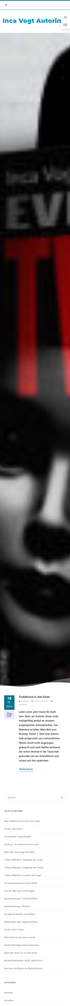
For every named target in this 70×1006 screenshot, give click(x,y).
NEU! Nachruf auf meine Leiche (19, 937)
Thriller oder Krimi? (13, 829)
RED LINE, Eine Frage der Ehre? (19, 852)
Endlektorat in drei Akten (34, 697)
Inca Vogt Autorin (32, 20)
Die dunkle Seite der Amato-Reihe (20, 883)
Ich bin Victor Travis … (15, 929)
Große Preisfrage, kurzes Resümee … (22, 945)
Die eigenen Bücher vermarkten (19, 914)
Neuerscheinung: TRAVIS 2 (17, 906)
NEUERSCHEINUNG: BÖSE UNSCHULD (23, 960)
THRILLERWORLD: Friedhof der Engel (22, 875)
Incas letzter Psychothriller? (18, 836)
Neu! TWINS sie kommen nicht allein (22, 821)
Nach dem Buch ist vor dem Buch (20, 953)
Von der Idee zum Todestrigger (19, 891)
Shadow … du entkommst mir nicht (21, 844)
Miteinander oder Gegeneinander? (21, 922)
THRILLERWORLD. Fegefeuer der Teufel (23, 867)
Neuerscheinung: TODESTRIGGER (20, 898)
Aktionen (8, 992)
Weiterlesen (26, 769)
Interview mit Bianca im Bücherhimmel (23, 968)
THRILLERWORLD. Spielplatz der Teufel (23, 860)
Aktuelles (23, 704)
